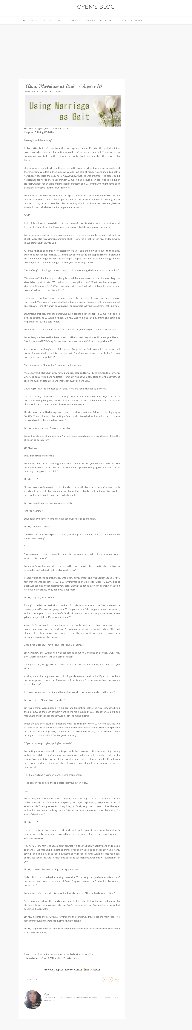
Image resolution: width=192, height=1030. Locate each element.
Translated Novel (131, 20)
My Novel (106, 20)
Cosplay (61, 20)
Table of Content (74, 969)
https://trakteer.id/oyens (70, 957)
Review (76, 20)
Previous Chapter (53, 969)
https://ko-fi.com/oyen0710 (38, 957)
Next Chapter (92, 969)
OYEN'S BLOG (96, 6)
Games (90, 20)
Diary (33, 20)
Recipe (46, 20)
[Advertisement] (72, 55)
